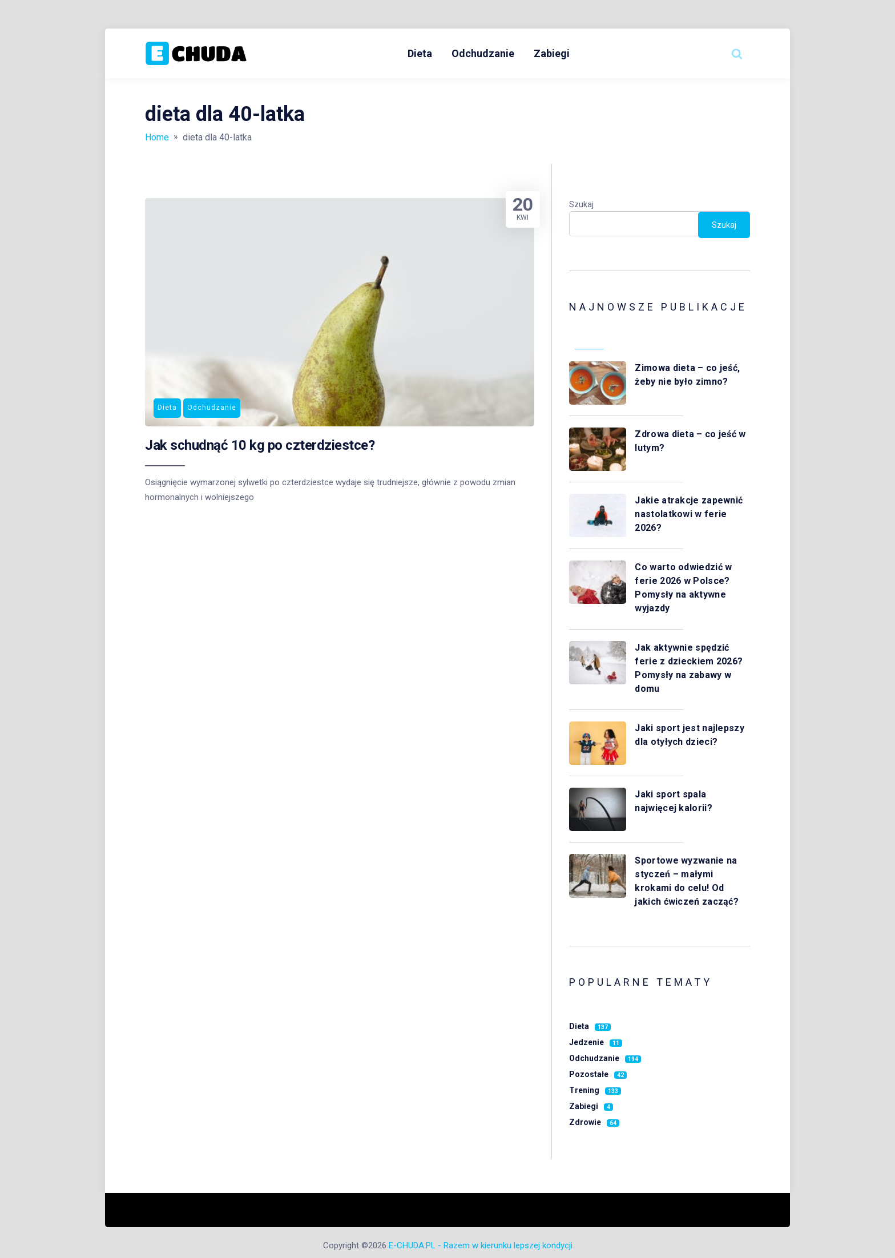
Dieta (420, 53)
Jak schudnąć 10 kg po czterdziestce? (259, 445)
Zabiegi (552, 53)
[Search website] (736, 53)
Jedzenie (595, 1042)
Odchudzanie (482, 53)
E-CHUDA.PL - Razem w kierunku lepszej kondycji (481, 1245)
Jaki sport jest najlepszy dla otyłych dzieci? (689, 735)
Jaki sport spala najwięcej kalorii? (675, 801)
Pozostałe (598, 1074)
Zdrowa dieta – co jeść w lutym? (690, 441)
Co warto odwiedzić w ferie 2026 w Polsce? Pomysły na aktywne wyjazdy (683, 588)
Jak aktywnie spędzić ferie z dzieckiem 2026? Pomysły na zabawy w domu (689, 668)
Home (157, 137)
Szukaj (581, 204)
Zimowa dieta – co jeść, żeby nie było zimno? (687, 374)
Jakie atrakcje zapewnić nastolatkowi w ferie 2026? (689, 514)
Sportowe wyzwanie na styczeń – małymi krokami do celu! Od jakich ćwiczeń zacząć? (688, 881)
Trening (595, 1090)
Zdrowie (594, 1122)
